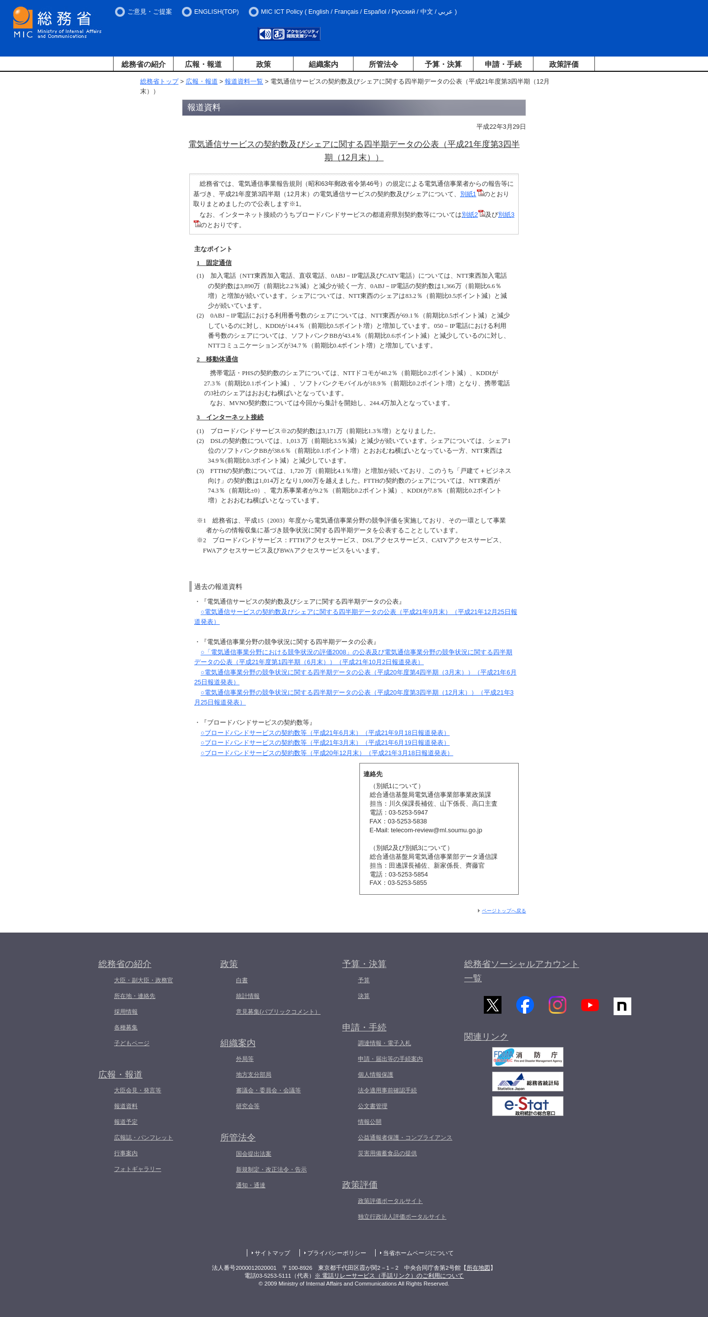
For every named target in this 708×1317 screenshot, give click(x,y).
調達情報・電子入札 (384, 1043)
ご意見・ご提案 (149, 11)
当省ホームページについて (418, 1253)
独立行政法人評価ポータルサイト (402, 1216)
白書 (242, 980)
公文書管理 (372, 1106)
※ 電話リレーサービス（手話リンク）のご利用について (389, 1276)
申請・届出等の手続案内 (390, 1058)
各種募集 (126, 1027)
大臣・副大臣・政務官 (143, 980)
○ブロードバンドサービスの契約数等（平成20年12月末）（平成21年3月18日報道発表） (327, 753)
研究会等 (248, 1106)
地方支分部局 (253, 1074)
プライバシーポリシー (336, 1253)
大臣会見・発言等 (137, 1090)
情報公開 (370, 1121)
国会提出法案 (253, 1153)
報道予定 (126, 1121)
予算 (364, 980)
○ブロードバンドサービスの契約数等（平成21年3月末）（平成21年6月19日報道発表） (325, 742)
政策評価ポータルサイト (390, 1201)
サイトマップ (272, 1253)
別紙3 (506, 214)
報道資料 (126, 1106)
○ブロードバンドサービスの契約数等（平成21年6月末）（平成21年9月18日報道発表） (325, 732)
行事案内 (126, 1153)
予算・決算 (443, 64)
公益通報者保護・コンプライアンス (405, 1137)
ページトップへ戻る (504, 910)
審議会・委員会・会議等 (268, 1090)
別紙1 (468, 194)
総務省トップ (159, 81)
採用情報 (126, 1011)
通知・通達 (251, 1185)
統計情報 (248, 996)
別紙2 (470, 214)
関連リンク (486, 1040)
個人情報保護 (375, 1074)
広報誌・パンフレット (143, 1137)
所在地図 (478, 1268)
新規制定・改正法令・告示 (271, 1169)
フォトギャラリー (137, 1169)
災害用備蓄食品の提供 (387, 1153)
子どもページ (131, 1043)
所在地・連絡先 (134, 996)
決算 (364, 996)
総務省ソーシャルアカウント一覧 (521, 971)
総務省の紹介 (143, 64)
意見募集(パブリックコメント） (278, 1011)
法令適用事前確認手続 (387, 1090)
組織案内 (323, 64)
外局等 (245, 1058)
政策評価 (564, 64)
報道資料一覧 (244, 81)
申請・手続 (503, 64)
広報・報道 (203, 64)
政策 (263, 64)
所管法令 (383, 64)
